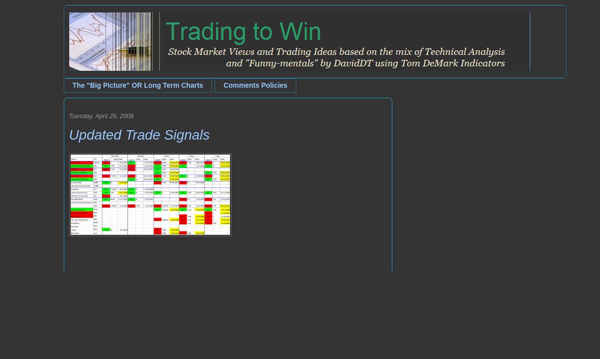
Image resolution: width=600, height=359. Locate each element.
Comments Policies (255, 85)
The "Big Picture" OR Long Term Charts (138, 85)
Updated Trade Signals (139, 135)
